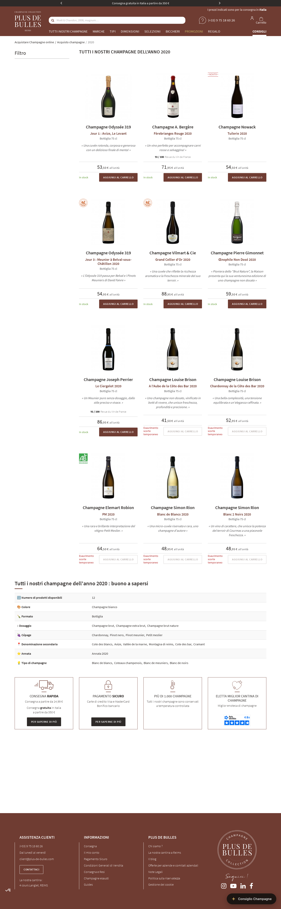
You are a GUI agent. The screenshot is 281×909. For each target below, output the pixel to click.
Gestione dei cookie (161, 884)
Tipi (113, 31)
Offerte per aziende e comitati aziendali (173, 865)
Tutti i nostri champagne (68, 31)
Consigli (259, 31)
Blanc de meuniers (156, 663)
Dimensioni (130, 31)
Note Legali (155, 872)
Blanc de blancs (102, 663)
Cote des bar (183, 644)
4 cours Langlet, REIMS (34, 885)
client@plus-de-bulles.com (37, 859)
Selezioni (152, 31)
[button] (8, 890)
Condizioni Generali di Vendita (103, 865)
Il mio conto (91, 852)
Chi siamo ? (155, 846)
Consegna (90, 846)
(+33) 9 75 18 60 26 (31, 846)
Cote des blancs (102, 644)
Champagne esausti (96, 878)
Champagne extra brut (130, 626)
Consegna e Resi (94, 872)
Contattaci (31, 869)
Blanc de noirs (179, 663)
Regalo (214, 31)
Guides (88, 884)
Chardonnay (100, 635)
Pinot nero (117, 635)
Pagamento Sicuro (95, 859)
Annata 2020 (100, 653)
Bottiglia (97, 616)
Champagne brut (103, 626)
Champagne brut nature (163, 626)
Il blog (152, 859)
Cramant (199, 644)
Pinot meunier (135, 635)
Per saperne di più (44, 721)
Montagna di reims (161, 644)
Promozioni (194, 31)
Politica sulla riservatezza (164, 878)
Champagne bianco (104, 607)
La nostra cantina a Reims (164, 852)
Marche (99, 31)
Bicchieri (173, 31)
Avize (117, 644)
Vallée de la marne (135, 644)
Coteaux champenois (128, 663)
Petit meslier (154, 635)
